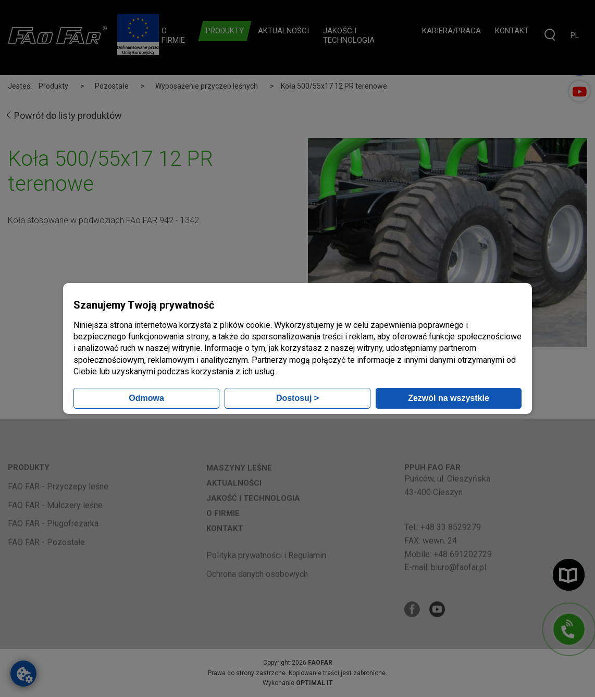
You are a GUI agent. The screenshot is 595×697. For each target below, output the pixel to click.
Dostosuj (297, 398)
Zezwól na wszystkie (448, 398)
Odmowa (146, 398)
